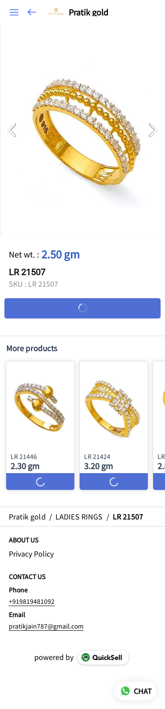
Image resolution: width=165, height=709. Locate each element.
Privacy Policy (31, 554)
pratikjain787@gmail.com (46, 626)
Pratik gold (88, 12)
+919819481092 (32, 601)
